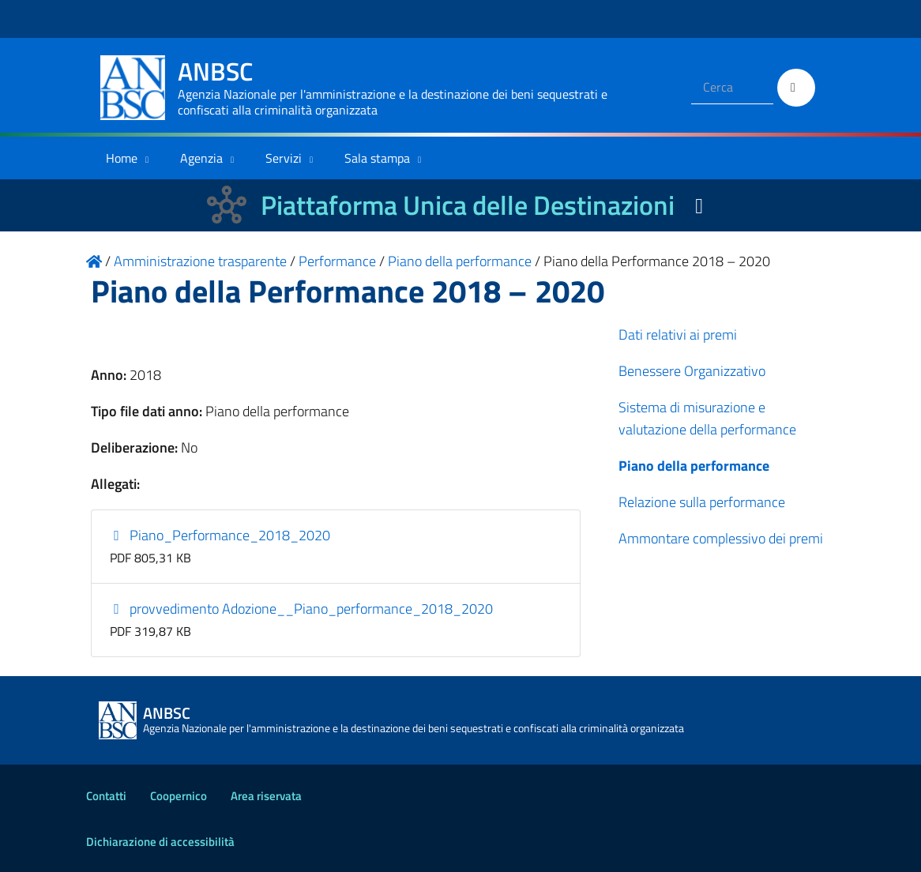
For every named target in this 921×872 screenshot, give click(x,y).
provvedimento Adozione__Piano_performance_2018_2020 (302, 608)
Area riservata (266, 796)
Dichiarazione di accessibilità (160, 842)
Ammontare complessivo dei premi (720, 538)
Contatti (106, 796)
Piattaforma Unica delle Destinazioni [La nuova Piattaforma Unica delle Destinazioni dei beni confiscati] (468, 205)
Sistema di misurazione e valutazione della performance (707, 418)
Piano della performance (693, 465)
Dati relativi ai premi (677, 334)
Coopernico (178, 796)
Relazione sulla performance (701, 502)
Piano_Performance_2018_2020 (220, 535)
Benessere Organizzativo (691, 371)
